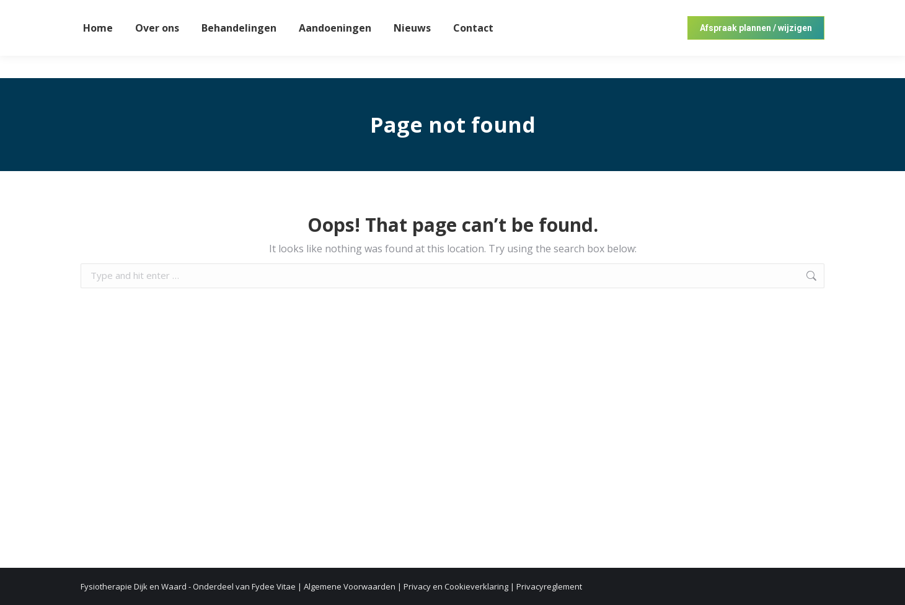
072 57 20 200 (799, 11)
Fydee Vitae (274, 586)
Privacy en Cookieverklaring (456, 586)
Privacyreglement (549, 586)
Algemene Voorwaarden (349, 586)
